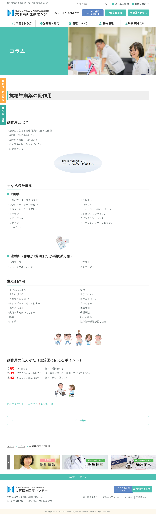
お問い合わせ (142, 4)
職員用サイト (142, 500)
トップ (10, 447)
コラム (21, 447)
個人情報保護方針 (91, 500)
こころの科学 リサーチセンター (93, 12)
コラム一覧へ (80, 421)
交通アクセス (138, 12)
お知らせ (129, 500)
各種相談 (115, 12)
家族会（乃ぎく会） (112, 500)
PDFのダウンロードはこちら (30, 404)
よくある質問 (122, 4)
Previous (9, 463)
